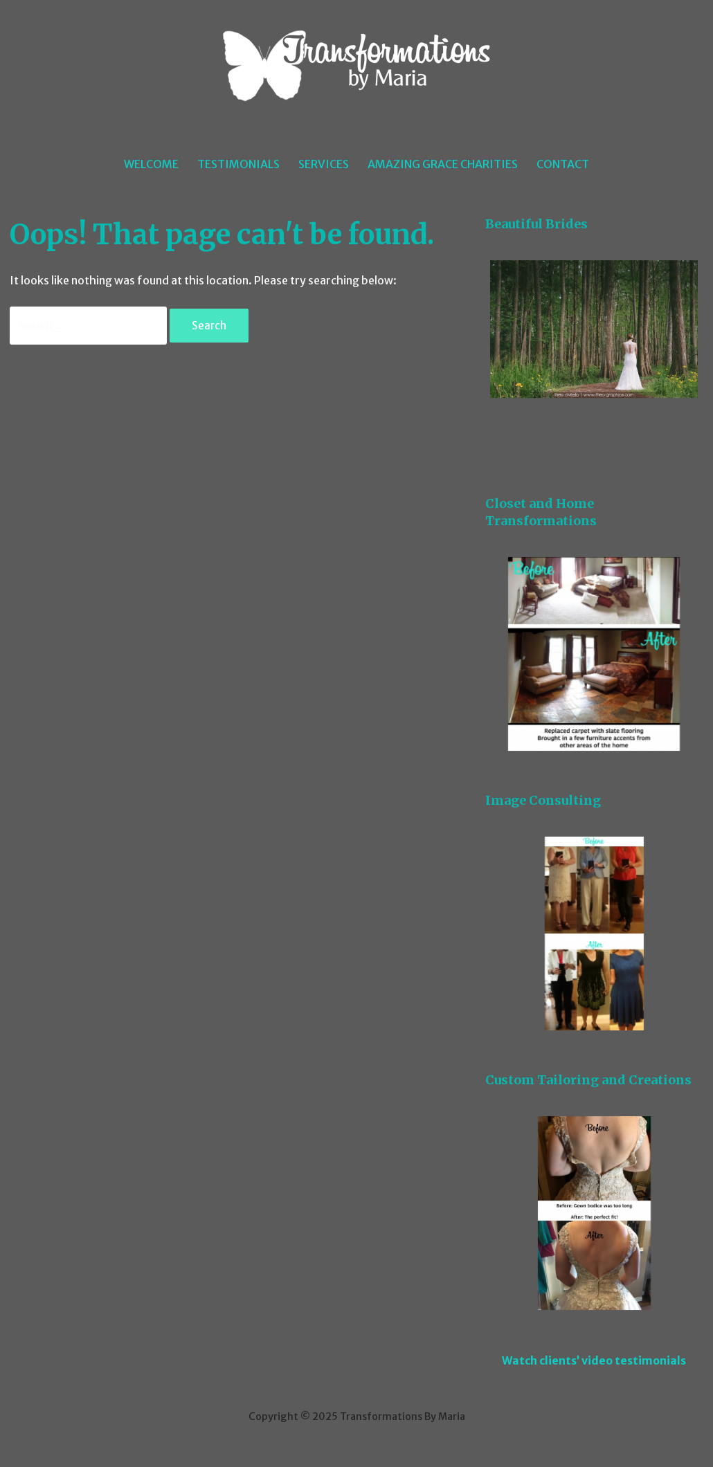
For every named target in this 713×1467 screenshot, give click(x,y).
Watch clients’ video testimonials (594, 1360)
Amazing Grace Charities (443, 164)
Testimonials (238, 164)
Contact (562, 164)
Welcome (151, 164)
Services (323, 164)
